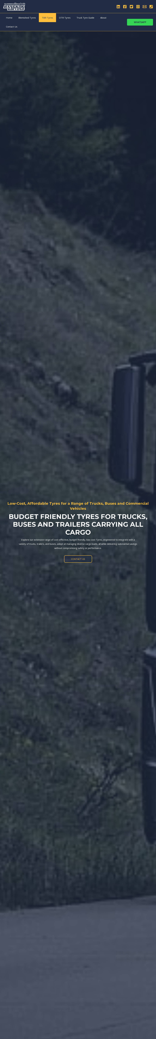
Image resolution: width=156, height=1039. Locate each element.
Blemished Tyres (25, 17)
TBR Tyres (43, 17)
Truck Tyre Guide (79, 17)
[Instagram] (138, 7)
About (95, 17)
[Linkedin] (118, 7)
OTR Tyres (59, 17)
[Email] (144, 7)
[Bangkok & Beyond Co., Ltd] (14, 6)
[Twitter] (131, 7)
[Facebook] (125, 7)
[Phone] (151, 7)
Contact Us (108, 17)
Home (8, 17)
